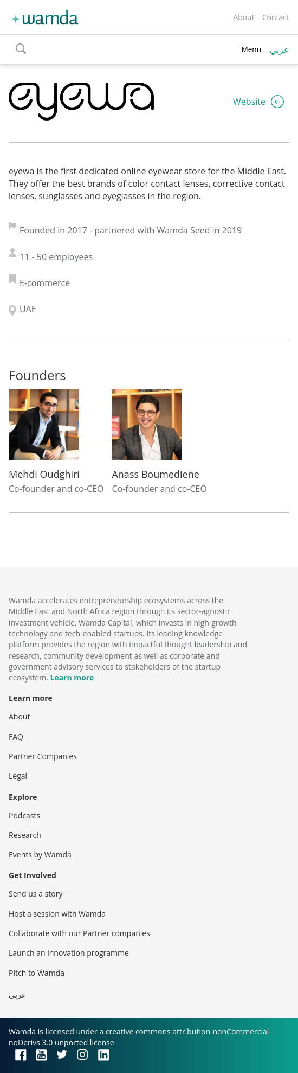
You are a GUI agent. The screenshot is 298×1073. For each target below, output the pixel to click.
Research (25, 835)
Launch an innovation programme (69, 953)
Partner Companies (43, 756)
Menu (251, 49)
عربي (279, 49)
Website (249, 102)
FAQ (16, 736)
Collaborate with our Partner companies (79, 933)
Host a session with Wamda (57, 913)
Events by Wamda (40, 854)
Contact (275, 17)
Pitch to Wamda (36, 973)
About (243, 17)
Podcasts (24, 815)
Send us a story (35, 893)
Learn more (72, 677)
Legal (18, 776)
